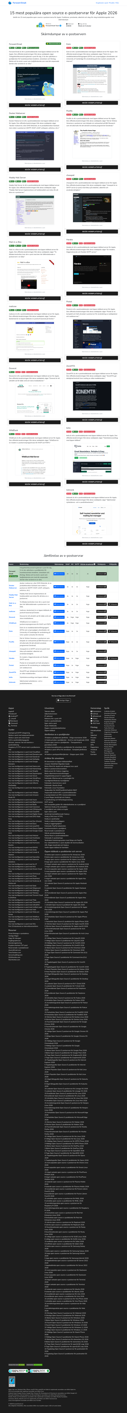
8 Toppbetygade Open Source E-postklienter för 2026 (67, 967)
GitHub (94, 714)
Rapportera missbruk (94, 748)
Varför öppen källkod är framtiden (57, 847)
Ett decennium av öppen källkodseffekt (58, 761)
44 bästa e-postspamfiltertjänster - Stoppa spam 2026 (64, 754)
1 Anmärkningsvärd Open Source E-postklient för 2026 (66, 913)
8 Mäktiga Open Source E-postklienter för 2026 (64, 945)
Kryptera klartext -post (18, 945)
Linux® (12, 718)
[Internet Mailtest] (39, 1371)
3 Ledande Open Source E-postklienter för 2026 (65, 986)
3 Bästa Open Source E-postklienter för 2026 (65, 1053)
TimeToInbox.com (14, 952)
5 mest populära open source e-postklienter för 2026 (66, 871)
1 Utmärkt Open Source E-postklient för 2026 (65, 905)
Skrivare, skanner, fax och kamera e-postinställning (21, 743)
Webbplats (101, 574)
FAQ (117, 3)
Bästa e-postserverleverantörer (56, 769)
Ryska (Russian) (109, 753)
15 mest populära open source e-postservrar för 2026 (66, 869)
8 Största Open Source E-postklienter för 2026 (66, 1019)
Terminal (12, 726)
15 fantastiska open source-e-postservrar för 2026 (64, 1214)
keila (11, 677)
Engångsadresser (14, 941)
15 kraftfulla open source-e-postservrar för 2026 (64, 1241)
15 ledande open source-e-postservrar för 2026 (65, 1183)
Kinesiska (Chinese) (110, 713)
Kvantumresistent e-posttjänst (55, 828)
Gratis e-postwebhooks (53, 721)
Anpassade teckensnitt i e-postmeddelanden (60, 793)
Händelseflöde (95, 730)
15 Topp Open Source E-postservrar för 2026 (66, 953)
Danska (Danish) (109, 717)
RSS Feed (95, 723)
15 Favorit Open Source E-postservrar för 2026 (66, 1323)
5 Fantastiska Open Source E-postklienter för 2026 (66, 1118)
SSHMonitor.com (14, 957)
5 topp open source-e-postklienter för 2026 (67, 1258)
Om (91, 733)
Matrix (93, 718)
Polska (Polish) (108, 747)
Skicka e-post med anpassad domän (21, 735)
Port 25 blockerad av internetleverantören (23, 926)
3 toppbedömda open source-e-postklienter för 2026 (66, 1266)
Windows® (12, 714)
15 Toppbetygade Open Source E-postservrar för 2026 (65, 963)
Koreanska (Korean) (110, 743)
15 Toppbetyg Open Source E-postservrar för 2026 (66, 1350)
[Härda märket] (11, 1381)
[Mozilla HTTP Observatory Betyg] (34, 1365)
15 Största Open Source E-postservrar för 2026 (67, 924)
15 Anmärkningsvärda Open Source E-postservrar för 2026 (66, 908)
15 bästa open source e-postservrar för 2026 (65, 855)
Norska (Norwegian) (110, 745)
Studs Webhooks (51, 726)
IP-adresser (49, 716)
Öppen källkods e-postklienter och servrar (63, 851)
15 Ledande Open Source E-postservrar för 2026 (66, 884)
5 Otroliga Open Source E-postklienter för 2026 (65, 1315)
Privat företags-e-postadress (18, 933)
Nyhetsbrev (95, 711)
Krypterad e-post (102, 3)
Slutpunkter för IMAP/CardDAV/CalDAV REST (61, 790)
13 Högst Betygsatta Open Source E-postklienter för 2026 (66, 980)
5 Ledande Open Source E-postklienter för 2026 (65, 889)
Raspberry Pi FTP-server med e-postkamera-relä (24, 748)
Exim (11, 631)
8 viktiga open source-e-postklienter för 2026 (65, 1239)
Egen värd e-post (51, 723)
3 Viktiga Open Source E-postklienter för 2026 (64, 941)
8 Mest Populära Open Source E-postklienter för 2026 (66, 972)
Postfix (11, 642)
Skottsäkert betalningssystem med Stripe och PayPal (63, 840)
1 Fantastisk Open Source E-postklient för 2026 (66, 921)
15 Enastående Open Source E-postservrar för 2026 (65, 1093)
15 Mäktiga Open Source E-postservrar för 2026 (65, 943)
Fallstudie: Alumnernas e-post (55, 783)
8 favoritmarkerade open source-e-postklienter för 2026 (65, 1233)
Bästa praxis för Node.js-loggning (56, 771)
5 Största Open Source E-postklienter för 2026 (66, 926)
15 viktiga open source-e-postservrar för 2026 (65, 1237)
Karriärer (93, 754)
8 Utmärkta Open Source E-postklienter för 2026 (65, 1000)
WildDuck (12, 623)
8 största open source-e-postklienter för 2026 (64, 1225)
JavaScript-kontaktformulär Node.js (57, 814)
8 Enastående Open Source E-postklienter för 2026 (65, 1096)
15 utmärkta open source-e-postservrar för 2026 (64, 1198)
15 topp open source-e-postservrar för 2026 (65, 1254)
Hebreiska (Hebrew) (110, 730)
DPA (92, 745)
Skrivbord (13, 721)
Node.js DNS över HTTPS (54, 816)
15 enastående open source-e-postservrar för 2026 (66, 1190)
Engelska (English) (110, 722)
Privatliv (112, 3)
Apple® (11, 711)
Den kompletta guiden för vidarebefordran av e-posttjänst (65, 804)
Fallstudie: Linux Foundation (54, 788)
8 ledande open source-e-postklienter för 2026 (67, 1186)
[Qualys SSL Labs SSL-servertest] (16, 1365)
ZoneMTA (12, 672)
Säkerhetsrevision (51, 714)
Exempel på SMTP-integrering (19, 733)
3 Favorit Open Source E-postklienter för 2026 (66, 1325)
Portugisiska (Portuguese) (108, 750)
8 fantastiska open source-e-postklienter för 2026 (63, 1219)
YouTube (94, 721)
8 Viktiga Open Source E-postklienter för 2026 (65, 1139)
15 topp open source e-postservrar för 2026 (65, 859)
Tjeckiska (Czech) (109, 715)
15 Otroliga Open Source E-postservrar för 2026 (65, 1313)
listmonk (12, 682)
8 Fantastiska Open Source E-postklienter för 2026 (66, 1015)
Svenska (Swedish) (110, 757)
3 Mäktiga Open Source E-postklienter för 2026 (62, 1047)
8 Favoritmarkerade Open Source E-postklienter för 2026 (67, 934)
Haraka (11, 658)
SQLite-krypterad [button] (87, 564)
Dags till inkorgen (14, 938)
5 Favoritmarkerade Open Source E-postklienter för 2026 (65, 1028)
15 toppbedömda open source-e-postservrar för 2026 (66, 1261)
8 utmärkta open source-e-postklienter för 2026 (64, 1201)
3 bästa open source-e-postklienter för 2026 (67, 1251)
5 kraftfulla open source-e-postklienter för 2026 (64, 1244)
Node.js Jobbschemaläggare (54, 821)
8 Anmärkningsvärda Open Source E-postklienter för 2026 (66, 1008)
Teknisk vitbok (50, 711)
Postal (11, 665)
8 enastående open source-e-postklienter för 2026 (66, 1195)
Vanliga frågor (63, 700)
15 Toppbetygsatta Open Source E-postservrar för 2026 (65, 1061)
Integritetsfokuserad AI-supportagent (58, 776)
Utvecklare (49, 708)
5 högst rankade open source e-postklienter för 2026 (65, 879)
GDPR (92, 742)
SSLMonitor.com (14, 960)
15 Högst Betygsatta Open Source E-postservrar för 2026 (66, 975)
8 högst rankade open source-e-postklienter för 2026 (65, 1178)
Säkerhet (93, 735)
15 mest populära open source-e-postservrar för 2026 (66, 1164)
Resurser (12, 930)
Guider (11, 729)
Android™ (13, 716)
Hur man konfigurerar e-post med (24, 752)
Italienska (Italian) (109, 738)
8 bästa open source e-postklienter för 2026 (64, 857)
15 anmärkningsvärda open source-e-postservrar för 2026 (63, 1204)
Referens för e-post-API (53, 718)
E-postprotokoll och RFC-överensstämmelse (60, 795)
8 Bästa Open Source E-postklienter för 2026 (66, 1342)
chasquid (12, 651)
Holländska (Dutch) (110, 720)
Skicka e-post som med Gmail (19, 738)
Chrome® (13, 723)
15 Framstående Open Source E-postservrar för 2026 (66, 894)
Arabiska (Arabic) (109, 711)
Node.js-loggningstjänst (53, 824)
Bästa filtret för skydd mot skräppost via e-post (61, 766)
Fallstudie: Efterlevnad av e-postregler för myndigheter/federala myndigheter (59, 779)
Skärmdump (59, 574)
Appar (11, 708)
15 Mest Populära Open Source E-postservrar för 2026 (67, 969)
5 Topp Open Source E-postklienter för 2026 (66, 958)
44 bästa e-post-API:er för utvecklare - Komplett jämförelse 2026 (66, 751)
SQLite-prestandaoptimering (55, 833)
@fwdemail (95, 716)
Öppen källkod (50, 730)
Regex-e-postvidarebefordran (55, 728)
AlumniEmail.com (14, 950)
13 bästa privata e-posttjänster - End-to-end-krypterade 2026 (67, 740)
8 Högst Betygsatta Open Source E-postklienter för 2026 (66, 1085)
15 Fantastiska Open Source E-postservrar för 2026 (66, 918)
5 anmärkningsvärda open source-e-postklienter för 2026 (65, 1309)
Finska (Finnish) (109, 724)
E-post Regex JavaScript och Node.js (57, 797)
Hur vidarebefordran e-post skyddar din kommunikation (64, 843)
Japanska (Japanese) (110, 740)
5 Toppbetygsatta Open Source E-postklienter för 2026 (65, 1066)
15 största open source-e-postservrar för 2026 (65, 1222)
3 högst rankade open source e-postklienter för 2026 (66, 867)
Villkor (92, 740)
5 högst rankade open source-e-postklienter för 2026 (65, 1285)
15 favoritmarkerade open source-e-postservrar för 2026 (65, 1228)
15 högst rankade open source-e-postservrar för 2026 (66, 1173)
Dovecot (12, 617)
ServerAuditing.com (15, 955)
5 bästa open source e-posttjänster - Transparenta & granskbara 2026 (63, 743)
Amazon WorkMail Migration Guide (57, 764)
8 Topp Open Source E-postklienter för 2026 (64, 1153)
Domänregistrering (15, 943)
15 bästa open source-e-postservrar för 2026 (65, 1247)
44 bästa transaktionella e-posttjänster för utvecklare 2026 (66, 747)
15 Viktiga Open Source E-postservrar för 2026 (65, 938)
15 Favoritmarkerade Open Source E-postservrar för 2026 (65, 930)
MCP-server (49, 802)
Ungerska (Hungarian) (111, 732)
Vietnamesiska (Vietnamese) (108, 767)
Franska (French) (109, 726)
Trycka (92, 752)
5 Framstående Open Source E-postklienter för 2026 (65, 899)
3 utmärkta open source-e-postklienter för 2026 (66, 1301)
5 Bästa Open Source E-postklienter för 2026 (64, 950)
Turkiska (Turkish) (109, 761)
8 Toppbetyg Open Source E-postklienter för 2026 (66, 1355)
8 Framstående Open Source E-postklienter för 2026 (65, 994)
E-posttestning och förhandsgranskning (59, 800)
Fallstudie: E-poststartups (54, 838)
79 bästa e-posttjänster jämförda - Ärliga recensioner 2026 (66, 738)
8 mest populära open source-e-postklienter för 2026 (66, 1168)
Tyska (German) (109, 728)
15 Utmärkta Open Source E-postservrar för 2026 (66, 902)
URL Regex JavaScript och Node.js (57, 845)
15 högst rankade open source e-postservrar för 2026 (67, 864)
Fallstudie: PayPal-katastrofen (55, 826)
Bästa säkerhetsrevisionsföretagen (57, 773)
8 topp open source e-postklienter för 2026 (65, 862)
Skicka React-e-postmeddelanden (57, 835)
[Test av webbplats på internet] (18, 1371)
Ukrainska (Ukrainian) (110, 763)
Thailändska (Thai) (110, 759)
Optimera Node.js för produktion (56, 807)
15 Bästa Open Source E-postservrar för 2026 (65, 948)
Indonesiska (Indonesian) (108, 735)
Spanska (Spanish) (110, 755)
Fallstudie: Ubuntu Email (53, 785)
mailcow (12, 611)
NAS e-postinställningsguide (18, 740)
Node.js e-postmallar (52, 819)
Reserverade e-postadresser (18, 948)
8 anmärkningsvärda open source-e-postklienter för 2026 (67, 1209)
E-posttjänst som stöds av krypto (56, 809)
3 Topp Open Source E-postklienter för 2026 (65, 1058)
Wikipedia (113, 604)
